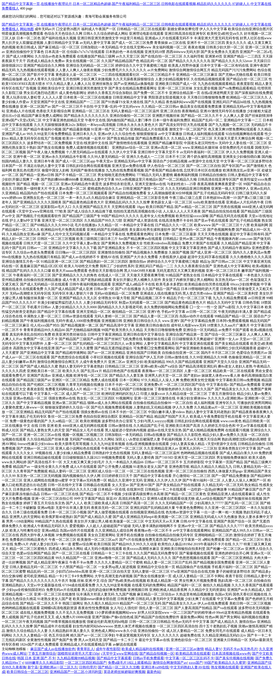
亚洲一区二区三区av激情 (184, 649)
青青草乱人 (85, 649)
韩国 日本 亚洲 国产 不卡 (36, 658)
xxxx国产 (196, 662)
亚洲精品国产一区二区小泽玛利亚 (76, 672)
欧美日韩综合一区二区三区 (27, 672)
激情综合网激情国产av (170, 662)
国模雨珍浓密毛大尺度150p (78, 653)
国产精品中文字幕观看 (114, 658)
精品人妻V (213, 649)
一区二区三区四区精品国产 (85, 662)
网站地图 (27, 29)
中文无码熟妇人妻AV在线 (189, 667)
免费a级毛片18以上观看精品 (129, 662)
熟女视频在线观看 (225, 667)
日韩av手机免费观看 (148, 658)
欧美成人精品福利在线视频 (143, 649)
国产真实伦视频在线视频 (234, 658)
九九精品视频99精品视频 (76, 658)
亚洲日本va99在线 (155, 667)
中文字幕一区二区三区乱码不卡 (189, 658)
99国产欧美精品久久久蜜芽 (225, 662)
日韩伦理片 (87, 667)
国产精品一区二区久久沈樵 (119, 667)
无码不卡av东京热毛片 (240, 649)
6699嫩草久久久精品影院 (44, 662)
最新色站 (154, 672)
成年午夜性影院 (108, 649)
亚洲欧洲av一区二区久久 (58, 667)
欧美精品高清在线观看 (193, 653)
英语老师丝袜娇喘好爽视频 (124, 672)
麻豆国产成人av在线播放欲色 (52, 649)
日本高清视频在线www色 (231, 653)
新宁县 (33, 667)
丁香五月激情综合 (42, 653)
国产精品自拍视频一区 (156, 653)
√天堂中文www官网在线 (119, 653)
